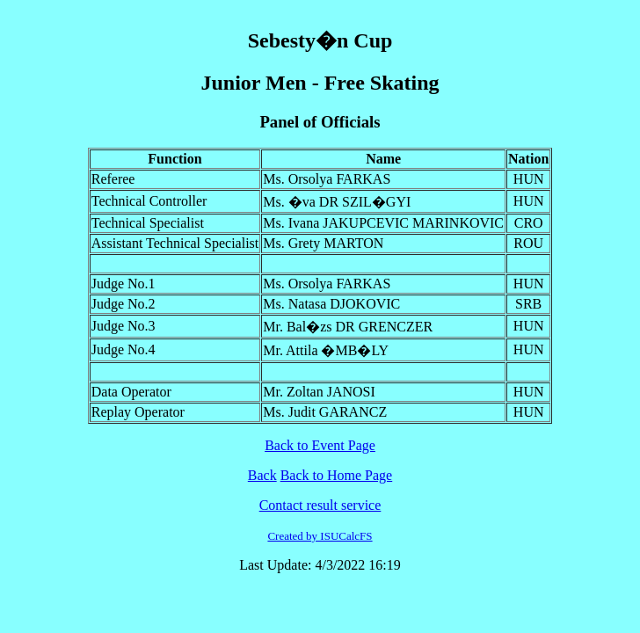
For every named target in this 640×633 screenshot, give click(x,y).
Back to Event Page (320, 445)
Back (262, 475)
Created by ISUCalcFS (319, 535)
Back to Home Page (336, 475)
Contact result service (320, 505)
